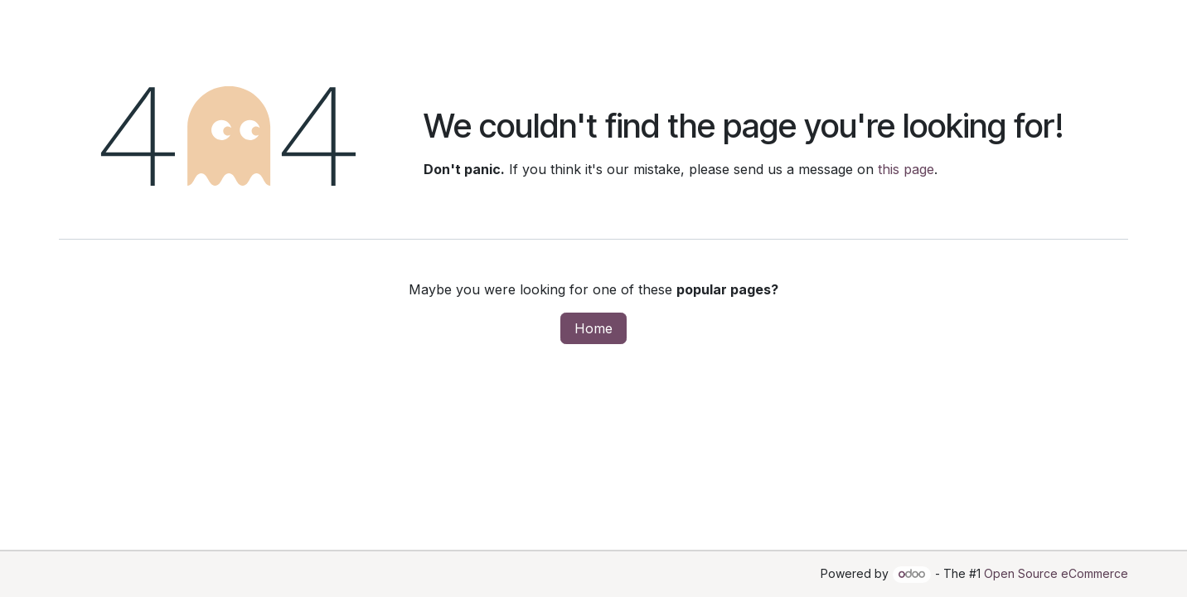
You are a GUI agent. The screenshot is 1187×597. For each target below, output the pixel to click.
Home (593, 328)
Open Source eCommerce (1056, 573)
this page (906, 169)
